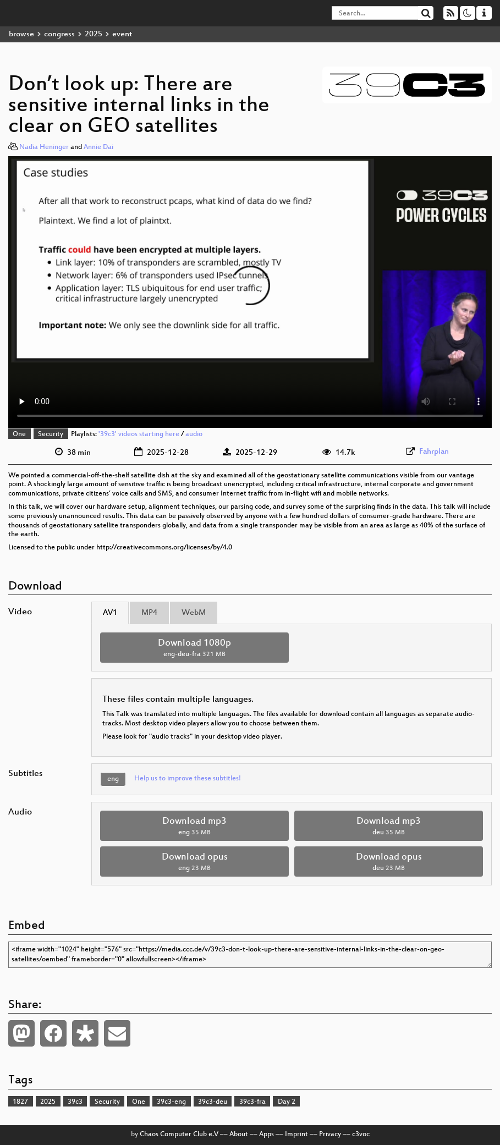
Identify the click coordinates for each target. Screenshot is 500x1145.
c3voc (361, 1134)
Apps (266, 1134)
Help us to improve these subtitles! (187, 779)
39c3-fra (252, 1102)
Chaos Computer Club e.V (179, 1134)
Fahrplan (434, 451)
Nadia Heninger (44, 147)
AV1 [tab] (110, 613)
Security (50, 434)
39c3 (75, 1102)
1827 (20, 1102)
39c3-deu (212, 1102)
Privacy (330, 1134)
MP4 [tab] (149, 613)
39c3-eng (171, 1102)
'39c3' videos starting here (138, 434)
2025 (93, 34)
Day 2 (286, 1102)
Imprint (296, 1134)
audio (193, 434)
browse (21, 34)
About (238, 1134)
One (19, 434)
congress (59, 34)
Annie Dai (98, 147)
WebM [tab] (194, 613)
